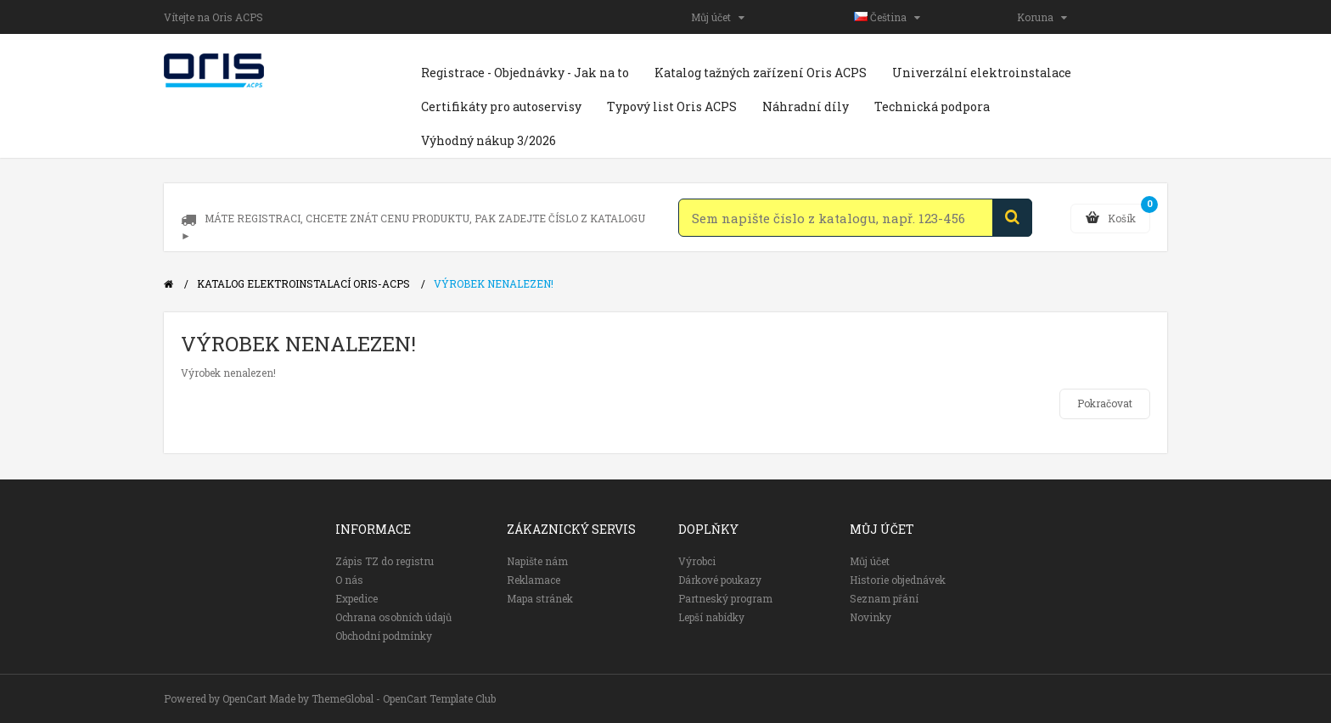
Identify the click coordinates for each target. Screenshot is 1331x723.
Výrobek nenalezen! (493, 283)
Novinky (870, 617)
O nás (349, 579)
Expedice (356, 598)
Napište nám (537, 561)
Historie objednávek (898, 579)
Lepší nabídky (711, 617)
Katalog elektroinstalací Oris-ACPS (303, 283)
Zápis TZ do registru (384, 561)
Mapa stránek (540, 598)
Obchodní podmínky (383, 635)
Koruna (1042, 17)
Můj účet (717, 17)
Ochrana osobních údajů (393, 617)
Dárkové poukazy (719, 579)
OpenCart (244, 698)
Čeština (887, 17)
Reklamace (533, 579)
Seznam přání (884, 598)
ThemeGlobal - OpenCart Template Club (404, 698)
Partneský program (725, 598)
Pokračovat (1104, 403)
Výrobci (697, 561)
